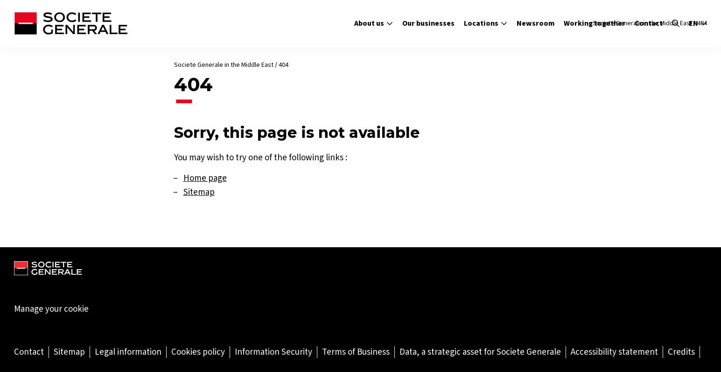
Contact (649, 23)
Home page (205, 178)
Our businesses (428, 23)
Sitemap (199, 192)
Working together (594, 23)
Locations (485, 23)
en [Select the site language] (698, 23)
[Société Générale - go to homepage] (70, 23)
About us (373, 23)
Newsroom (535, 23)
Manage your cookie (51, 309)
